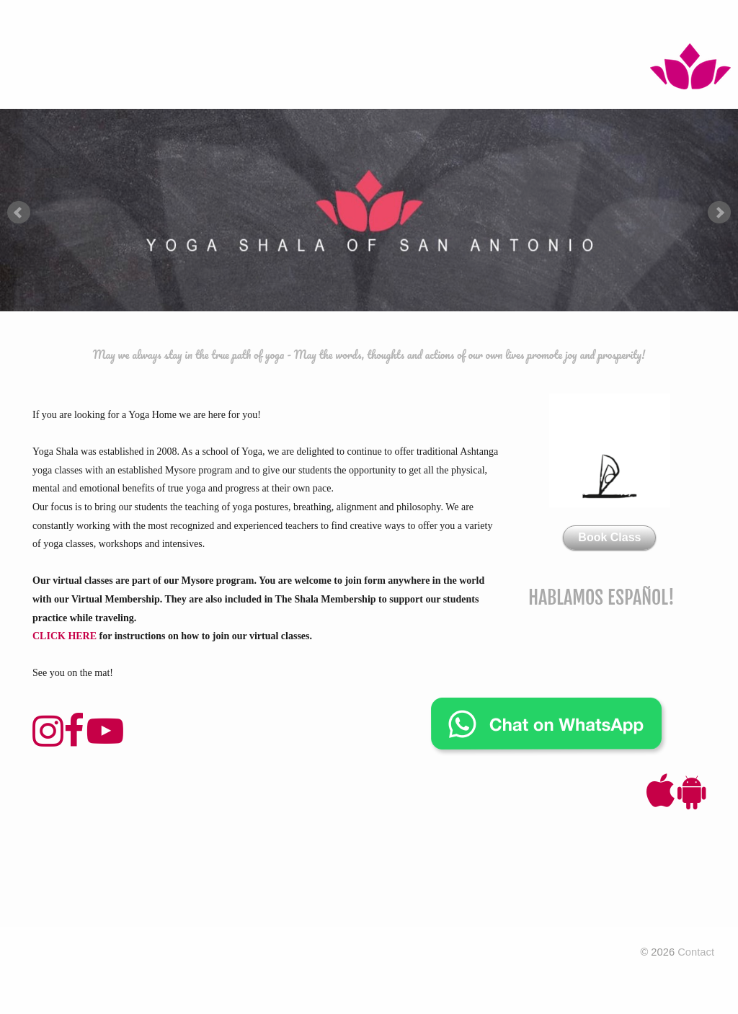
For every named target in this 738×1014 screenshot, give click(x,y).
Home (71, 21)
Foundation (293, 21)
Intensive (435, 21)
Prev (18, 212)
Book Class (609, 537)
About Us (497, 21)
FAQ (663, 21)
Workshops (367, 21)
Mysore (120, 21)
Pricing (229, 21)
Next (719, 212)
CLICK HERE (64, 636)
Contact (618, 21)
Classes (174, 21)
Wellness (558, 21)
